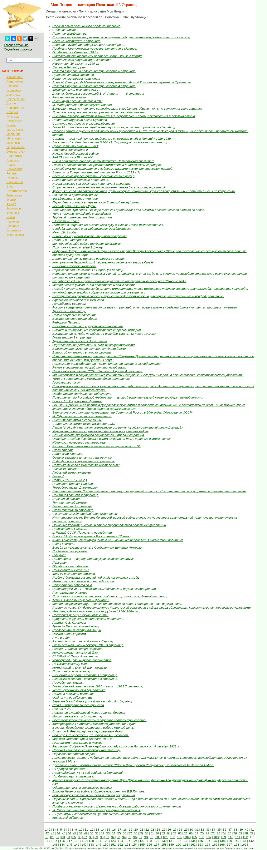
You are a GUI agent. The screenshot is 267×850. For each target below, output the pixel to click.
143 (55, 844)
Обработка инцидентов (70, 566)
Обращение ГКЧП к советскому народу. (81, 787)
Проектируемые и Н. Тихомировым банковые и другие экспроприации (104, 588)
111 (238, 837)
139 (229, 840)
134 (193, 840)
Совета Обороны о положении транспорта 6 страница (94, 71)
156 (149, 844)
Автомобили (14, 77)
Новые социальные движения (74, 315)
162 (193, 844)
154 (134, 844)
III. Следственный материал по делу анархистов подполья (96, 810)
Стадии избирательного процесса (78, 705)
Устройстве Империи (68, 303)
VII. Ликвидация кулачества (72, 776)
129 (156, 840)
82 (57, 837)
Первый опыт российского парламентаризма (86, 26)
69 (196, 833)
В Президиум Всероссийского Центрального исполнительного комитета (107, 814)
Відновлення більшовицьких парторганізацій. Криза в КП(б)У (97, 56)
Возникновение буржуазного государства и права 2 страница (98, 435)
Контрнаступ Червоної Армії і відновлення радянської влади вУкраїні (103, 262)
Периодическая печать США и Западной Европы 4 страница (97, 371)
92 (113, 837)
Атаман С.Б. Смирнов (68, 622)
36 (224, 829)
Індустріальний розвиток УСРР (75, 90)
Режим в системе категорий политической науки (89, 367)
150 (105, 844)
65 (174, 833)
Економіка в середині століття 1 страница (84, 675)
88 (91, 837)
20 (136, 829)
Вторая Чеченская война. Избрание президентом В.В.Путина (98, 791)
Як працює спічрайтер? (69, 769)
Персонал (59, 562)
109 (223, 837)
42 (47, 833)
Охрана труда (15, 151)
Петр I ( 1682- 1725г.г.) (69, 480)
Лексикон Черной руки (68, 67)
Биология (12, 86)
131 (171, 840)
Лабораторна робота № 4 (72, 585)
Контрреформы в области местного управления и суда (94, 724)
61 (152, 833)
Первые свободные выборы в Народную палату (87, 270)
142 (251, 840)
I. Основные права (65, 221)
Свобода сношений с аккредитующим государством (91, 228)
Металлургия (15, 138)
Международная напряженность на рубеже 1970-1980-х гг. (95, 611)
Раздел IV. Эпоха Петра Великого (77, 649)
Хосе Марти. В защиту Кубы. (74, 206)
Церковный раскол (66, 498)
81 (52, 837)
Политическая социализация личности (81, 59)
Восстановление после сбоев (74, 318)
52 (102, 833)
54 (113, 833)
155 (142, 844)
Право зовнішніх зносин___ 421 (75, 146)
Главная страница (16, 45)
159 (171, 844)
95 (129, 837)
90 (102, 837)
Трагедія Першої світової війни (75, 626)
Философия (14, 208)
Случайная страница (18, 49)
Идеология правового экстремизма (78, 442)
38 (235, 829)
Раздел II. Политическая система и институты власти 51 (96, 446)
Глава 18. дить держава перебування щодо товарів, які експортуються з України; (113, 127)
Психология (14, 169)
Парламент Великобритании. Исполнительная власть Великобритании (106, 363)
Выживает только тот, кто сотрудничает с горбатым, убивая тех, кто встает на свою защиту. (126, 108)
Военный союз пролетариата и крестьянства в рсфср (93, 176)
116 (62, 840)
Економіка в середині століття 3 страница (84, 679)
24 (158, 829)
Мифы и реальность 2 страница (76, 716)
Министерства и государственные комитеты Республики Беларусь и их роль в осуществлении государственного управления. (147, 375)
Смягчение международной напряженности (84, 513)
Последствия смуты (67, 682)
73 (218, 833)
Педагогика (14, 156)
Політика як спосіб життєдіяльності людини (86, 465)
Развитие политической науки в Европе (82, 641)
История (12, 112)
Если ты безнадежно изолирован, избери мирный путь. (93, 727)
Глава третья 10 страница (72, 510)
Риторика (12, 177)
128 (149, 840)
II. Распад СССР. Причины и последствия (82, 532)
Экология (12, 226)
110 (230, 837)
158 (163, 844)
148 (91, 844)
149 (98, 844)
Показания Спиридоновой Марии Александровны (88, 712)
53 (108, 833)
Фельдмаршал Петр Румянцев (75, 198)
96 (135, 837)
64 (169, 833)
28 (180, 829)
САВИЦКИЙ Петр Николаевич (74, 656)
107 (208, 837)
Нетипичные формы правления (75, 78)
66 (180, 833)
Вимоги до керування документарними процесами (89, 236)
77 (240, 833)
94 (124, 837)
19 (130, 829)
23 (152, 829)
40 (246, 829)
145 (69, 844)
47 (75, 833)
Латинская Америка (67, 453)
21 (141, 829)
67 (185, 833)
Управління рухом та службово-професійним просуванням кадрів (100, 431)
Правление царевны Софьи (72, 483)
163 (200, 844)
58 (135, 833)
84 (69, 837)
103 (179, 837)
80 (46, 837)
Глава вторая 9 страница (71, 337)
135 (200, 840)
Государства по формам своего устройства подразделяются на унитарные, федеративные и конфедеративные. (138, 296)
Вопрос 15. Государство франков (77, 401)
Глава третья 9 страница (72, 506)
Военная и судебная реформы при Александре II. (88, 44)
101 (165, 837)
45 (63, 833)
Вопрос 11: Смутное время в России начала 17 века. (91, 536)
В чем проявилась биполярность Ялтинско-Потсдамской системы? (103, 161)
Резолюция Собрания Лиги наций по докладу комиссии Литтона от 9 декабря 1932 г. (116, 746)
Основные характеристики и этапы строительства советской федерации (109, 525)
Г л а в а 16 (60, 637)
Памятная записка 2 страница (75, 495)
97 (140, 837)
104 (187, 837)
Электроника (15, 234)
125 (127, 840)
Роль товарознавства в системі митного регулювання (93, 795)
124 (120, 840)
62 (158, 833)
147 (84, 844)
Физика (11, 204)
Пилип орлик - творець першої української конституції (93, 558)
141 (244, 840)
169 (244, 844)
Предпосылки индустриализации (76, 630)
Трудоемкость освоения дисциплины (79, 341)
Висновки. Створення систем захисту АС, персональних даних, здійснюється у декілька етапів (123, 116)
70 (202, 833)
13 (97, 829)
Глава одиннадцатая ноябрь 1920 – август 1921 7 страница (97, 686)
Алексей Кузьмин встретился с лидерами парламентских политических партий (112, 168)
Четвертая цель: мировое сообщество (81, 660)
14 (103, 829)
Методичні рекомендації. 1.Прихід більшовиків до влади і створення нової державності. (117, 604)
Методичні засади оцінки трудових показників (86, 243)
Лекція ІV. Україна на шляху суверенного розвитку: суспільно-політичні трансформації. (117, 427)
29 (186, 829)
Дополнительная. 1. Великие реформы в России (88, 258)
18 (125, 829)
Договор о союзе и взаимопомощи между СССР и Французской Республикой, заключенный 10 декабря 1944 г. (133, 765)
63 (163, 833)
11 (86, 829)
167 (229, 844)
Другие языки (15, 99)
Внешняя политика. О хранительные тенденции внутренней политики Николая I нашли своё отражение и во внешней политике (149, 491)
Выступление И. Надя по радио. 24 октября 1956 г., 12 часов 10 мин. (103, 333)
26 (169, 829)
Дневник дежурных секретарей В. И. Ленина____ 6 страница (97, 93)
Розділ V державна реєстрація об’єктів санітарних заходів (96, 577)
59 (141, 833)
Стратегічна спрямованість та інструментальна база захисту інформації (108, 187)
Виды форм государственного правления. (83, 461)
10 (81, 829)
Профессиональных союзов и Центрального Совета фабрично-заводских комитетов (116, 806)
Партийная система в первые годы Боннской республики (95, 202)
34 (213, 829)
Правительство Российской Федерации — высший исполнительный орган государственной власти (127, 397)
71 (207, 833)
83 (63, 837)
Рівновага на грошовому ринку (74, 195)
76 (235, 833)
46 (69, 833)
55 (119, 833)
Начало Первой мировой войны (75, 153)
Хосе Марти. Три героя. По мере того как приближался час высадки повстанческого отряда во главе (128, 210)
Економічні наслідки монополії (74, 266)
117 (69, 840)
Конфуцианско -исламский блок (75, 652)
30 (191, 829)
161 (185, 844)
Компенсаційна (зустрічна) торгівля (79, 667)
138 (222, 840)
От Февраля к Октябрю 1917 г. (75, 52)
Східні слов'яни (63, 543)
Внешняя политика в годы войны (77, 420)
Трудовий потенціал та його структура (82, 217)
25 (163, 829)
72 (213, 833)
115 (55, 840)
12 (92, 829)
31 (197, 829)
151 (113, 844)
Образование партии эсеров (73, 754)
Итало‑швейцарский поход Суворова (79, 120)
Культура (12, 116)
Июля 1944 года (64, 232)
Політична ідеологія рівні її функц (77, 247)
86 (80, 837)
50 (91, 833)
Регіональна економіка (69, 97)
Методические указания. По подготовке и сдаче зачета (94, 285)
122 (105, 840)
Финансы (12, 212)
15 (108, 829)
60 (147, 833)
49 (86, 833)
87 (85, 837)
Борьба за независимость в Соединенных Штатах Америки (97, 547)
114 (47, 840)
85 (74, 837)
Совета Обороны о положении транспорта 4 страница (94, 86)
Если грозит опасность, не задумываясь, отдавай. (90, 735)
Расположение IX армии (69, 592)
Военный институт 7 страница (76, 41)
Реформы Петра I (65, 322)
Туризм (11, 199)
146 (76, 844)
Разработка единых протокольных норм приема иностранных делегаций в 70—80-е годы (119, 281)
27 (174, 829)
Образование (15, 147)
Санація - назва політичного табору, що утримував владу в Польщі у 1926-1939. (112, 138)
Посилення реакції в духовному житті (80, 615)
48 (80, 833)
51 (97, 833)
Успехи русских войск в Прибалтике (78, 690)
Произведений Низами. (69, 528)
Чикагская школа (65, 468)
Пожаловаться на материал (239, 848)
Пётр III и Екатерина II (69, 240)
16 (114, 829)
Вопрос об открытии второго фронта (81, 352)
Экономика (13, 230)
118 (76, 840)
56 (124, 833)
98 (146, 837)
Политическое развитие (70, 671)
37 (230, 829)
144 (62, 844)
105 (194, 837)
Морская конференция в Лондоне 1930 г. (82, 739)
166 (222, 844)
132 (178, 840)
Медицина (13, 134)
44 (58, 833)
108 (216, 837)
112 (245, 837)
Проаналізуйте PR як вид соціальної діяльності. (87, 772)
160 (178, 844)
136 (207, 840)
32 (202, 829)
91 (107, 837)
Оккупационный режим (69, 634)
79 (251, 833)
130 (163, 840)
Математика (14, 129)
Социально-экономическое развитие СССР (84, 423)
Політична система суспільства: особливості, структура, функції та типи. (109, 596)
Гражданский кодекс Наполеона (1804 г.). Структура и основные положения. (109, 142)
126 (134, 840)
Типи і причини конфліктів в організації (81, 213)
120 (91, 840)
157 (156, 844)
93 (118, 837)
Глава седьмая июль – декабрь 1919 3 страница (87, 645)
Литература (14, 121)
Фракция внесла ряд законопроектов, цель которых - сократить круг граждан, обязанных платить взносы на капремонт (143, 191)
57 (130, 833)
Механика (13, 142)
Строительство (16, 191)
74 (224, 833)
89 (96, 837)
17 (119, 829)
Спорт (10, 186)
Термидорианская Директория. (75, 487)
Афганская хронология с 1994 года (78, 300)
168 (236, 844)
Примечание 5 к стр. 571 (70, 570)
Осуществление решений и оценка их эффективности (93, 345)
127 (142, 840)
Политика (12, 160)
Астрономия (14, 81)
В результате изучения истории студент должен (89, 348)
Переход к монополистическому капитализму (86, 750)
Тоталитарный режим (69, 502)
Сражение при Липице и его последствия (83, 123)
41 (252, 829)
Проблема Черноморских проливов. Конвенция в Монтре (94, 48)
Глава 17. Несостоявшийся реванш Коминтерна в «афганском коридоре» (107, 165)
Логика (11, 125)
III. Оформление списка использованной (81, 416)
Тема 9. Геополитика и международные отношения (90, 378)
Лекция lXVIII (61, 709)
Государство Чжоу (66, 382)
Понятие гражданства (69, 33)
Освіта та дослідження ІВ (71, 697)
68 (191, 833)
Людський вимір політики (71, 472)
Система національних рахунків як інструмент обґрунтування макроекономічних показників (120, 37)
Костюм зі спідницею (68, 817)
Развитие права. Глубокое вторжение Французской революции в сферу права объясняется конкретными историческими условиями (151, 607)
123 (113, 840)
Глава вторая (62, 450)
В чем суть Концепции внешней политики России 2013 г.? (95, 172)
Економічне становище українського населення (87, 326)
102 (172, 837)
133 (185, 840)
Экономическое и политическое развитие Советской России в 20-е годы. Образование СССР (122, 412)
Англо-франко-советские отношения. (80, 180)
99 (151, 837)
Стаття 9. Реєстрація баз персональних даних (88, 731)
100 (158, 837)
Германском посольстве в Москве (77, 742)
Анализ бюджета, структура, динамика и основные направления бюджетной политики (117, 540)
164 (207, 844)
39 (241, 829)
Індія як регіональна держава (73, 573)
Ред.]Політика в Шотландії (72, 157)
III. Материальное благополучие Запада (82, 105)
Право (10, 164)
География (13, 90)
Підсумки (58, 555)
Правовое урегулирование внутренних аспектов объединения (98, 112)
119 (84, 840)
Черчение (13, 221)
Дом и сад (13, 94)
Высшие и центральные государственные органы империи (96, 330)
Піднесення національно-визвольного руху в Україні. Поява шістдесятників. (108, 225)
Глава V (58, 476)
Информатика (15, 107)
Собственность (64, 29)
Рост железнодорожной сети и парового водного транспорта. (99, 720)
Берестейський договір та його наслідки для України (91, 701)
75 (229, 833)
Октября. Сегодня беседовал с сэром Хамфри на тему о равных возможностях (111, 438)
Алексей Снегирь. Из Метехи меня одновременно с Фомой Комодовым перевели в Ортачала (121, 82)
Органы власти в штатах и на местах (81, 457)
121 (98, 840)
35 (219, 829)
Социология (14, 182)
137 (214, 840)
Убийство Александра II (70, 150)
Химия (10, 217)
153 (127, 844)
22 (147, 829)
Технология (14, 195)
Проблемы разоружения (69, 551)
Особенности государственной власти (81, 393)
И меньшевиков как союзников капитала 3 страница (91, 183)
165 (214, 844)
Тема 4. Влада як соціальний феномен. (80, 600)
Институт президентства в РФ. (77, 101)
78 (246, 833)
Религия (12, 173)
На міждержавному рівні (69, 664)
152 (120, 844)
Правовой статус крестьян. (73, 74)
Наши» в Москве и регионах (72, 694)
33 (208, 829)
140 (236, 840)
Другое (11, 103)
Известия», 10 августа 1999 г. (75, 63)
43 (52, 833)
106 (201, 837)
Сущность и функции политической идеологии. (87, 619)
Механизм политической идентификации (83, 581)
